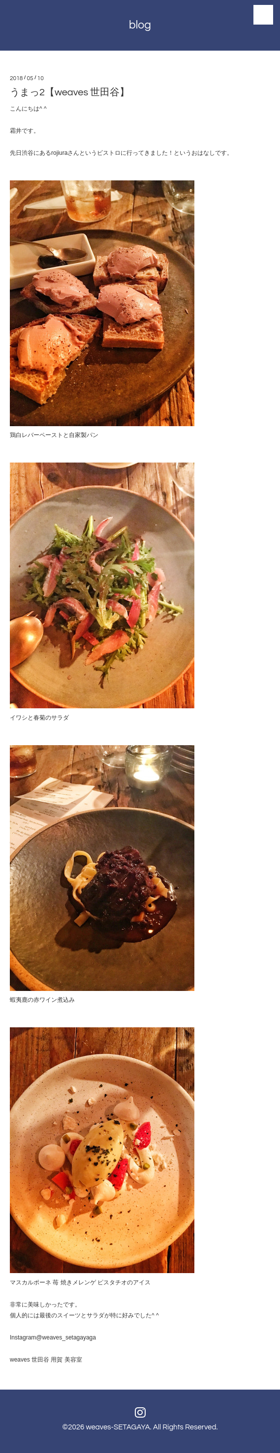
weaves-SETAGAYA (118, 1427)
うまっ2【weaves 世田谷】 (69, 92)
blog (140, 25)
